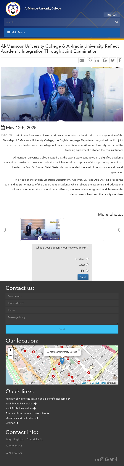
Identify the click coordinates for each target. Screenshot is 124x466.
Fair (83, 270)
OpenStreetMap (99, 383)
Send (83, 277)
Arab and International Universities (27, 413)
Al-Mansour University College (43, 8)
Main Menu (16, 32)
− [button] (10, 356)
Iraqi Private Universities (21, 403)
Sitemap (12, 422)
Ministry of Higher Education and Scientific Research (38, 398)
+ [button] (10, 350)
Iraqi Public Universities (21, 408)
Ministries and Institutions (22, 418)
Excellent (80, 259)
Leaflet (85, 383)
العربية (112, 14)
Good (82, 264)
